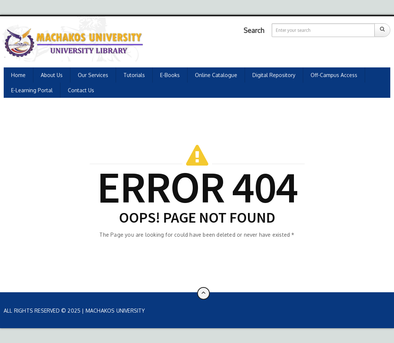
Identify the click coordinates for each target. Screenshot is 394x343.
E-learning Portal (32, 90)
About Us (52, 75)
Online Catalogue (216, 75)
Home (18, 75)
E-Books (170, 75)
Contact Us (81, 90)
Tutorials (134, 75)
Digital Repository (273, 75)
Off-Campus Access (334, 75)
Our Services (93, 75)
